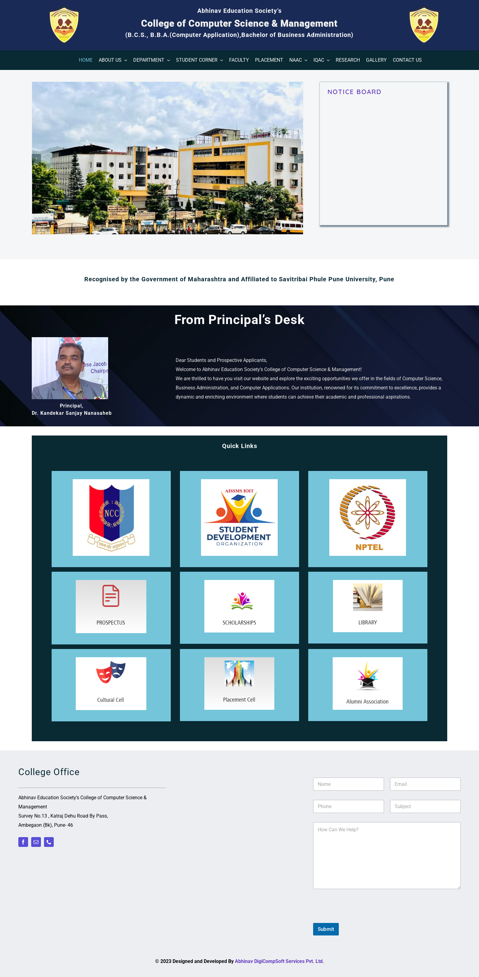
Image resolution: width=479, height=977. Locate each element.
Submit (326, 929)
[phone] (49, 842)
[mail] (36, 842)
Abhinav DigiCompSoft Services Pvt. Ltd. (279, 961)
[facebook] (23, 842)
